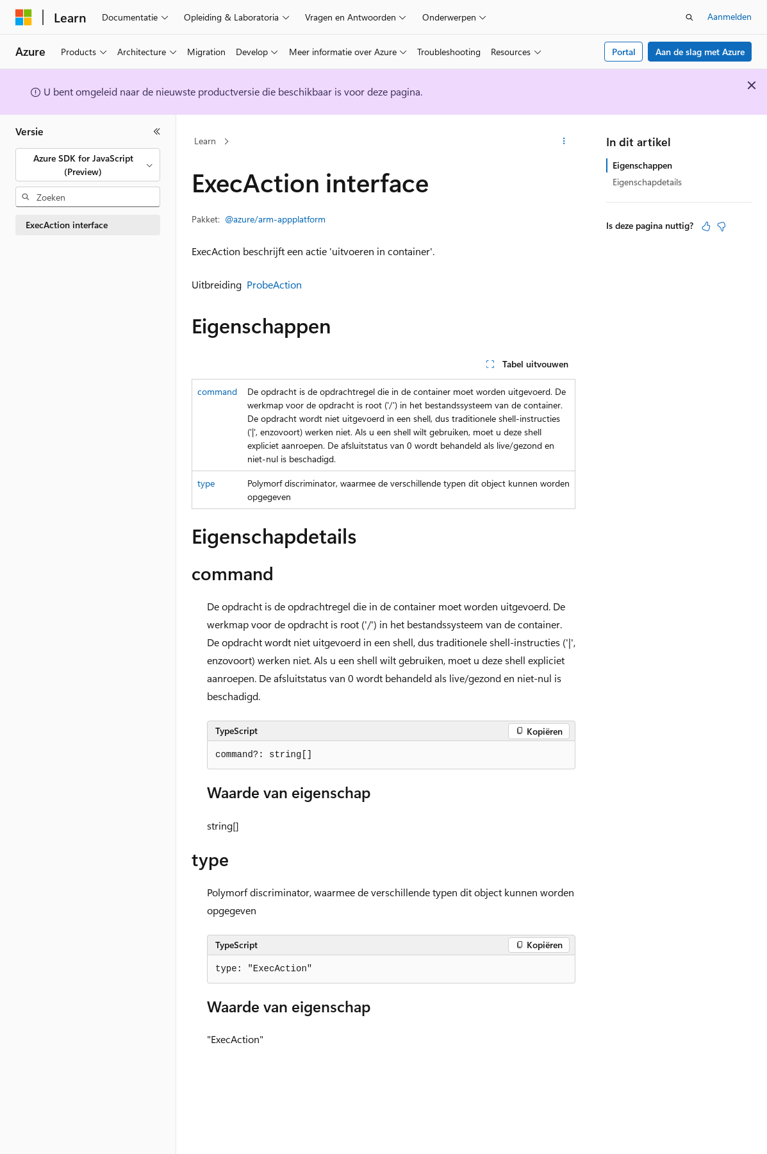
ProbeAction (274, 284)
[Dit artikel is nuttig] (706, 226)
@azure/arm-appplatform (275, 219)
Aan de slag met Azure (700, 52)
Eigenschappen (642, 165)
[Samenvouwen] (157, 131)
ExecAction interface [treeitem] (67, 225)
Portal (624, 52)
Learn (205, 141)
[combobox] (87, 165)
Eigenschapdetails (647, 182)
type (206, 483)
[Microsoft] (23, 17)
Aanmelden (729, 16)
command (217, 391)
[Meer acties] (564, 141)
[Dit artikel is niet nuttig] (721, 226)
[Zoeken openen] (689, 17)
